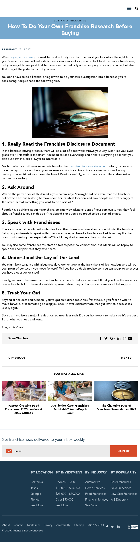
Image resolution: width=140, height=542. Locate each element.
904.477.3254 (96, 525)
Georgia (36, 494)
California (37, 482)
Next (126, 358)
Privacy (48, 525)
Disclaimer (33, 525)
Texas (34, 488)
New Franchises (121, 488)
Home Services (95, 488)
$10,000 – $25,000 (68, 488)
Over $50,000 (64, 500)
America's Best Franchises (23, 8)
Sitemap (79, 525)
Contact (18, 525)
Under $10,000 (65, 482)
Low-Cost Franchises (124, 494)
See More (37, 505)
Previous (16, 358)
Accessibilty (63, 525)
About (6, 525)
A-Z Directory (119, 500)
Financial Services (96, 500)
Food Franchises (95, 494)
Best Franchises (121, 482)
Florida (35, 500)
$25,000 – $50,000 (68, 494)
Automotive (92, 482)
